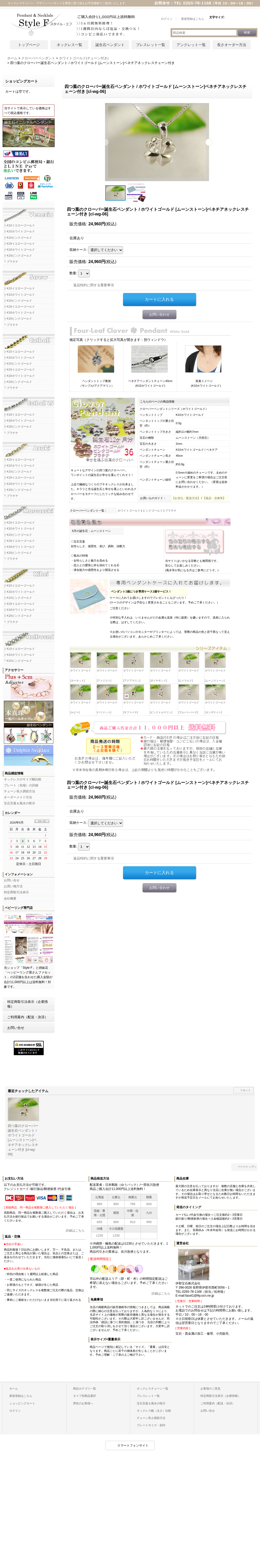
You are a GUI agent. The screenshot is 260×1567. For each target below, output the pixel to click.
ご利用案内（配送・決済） (27, 1017)
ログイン (15, 1410)
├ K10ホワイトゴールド (19, 231)
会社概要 (10, 898)
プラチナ (171, 510)
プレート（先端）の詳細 (21, 785)
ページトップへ (247, 1166)
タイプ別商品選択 (84, 1395)
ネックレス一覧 (69, 45)
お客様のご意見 (210, 1388)
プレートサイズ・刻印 (151, 1425)
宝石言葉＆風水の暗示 (19, 803)
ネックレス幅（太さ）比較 (154, 1410)
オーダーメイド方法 (18, 797)
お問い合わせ (159, 314)
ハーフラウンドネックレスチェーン (29, 637)
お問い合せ (12, 880)
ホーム (13, 1388)
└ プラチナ (11, 261)
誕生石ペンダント (110, 45)
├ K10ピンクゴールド (18, 237)
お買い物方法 (13, 886)
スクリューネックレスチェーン (29, 276)
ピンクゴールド (153, 510)
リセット (245, 1090)
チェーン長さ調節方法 (19, 791)
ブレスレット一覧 (150, 45)
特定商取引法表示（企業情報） (27, 1004)
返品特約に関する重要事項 (93, 285)
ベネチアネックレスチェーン (29, 213)
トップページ (29, 45)
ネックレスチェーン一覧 (152, 1388)
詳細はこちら (75, 1230)
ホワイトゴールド (129, 510)
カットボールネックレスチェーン (29, 339)
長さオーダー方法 (231, 45)
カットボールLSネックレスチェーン (29, 402)
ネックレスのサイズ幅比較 (22, 779)
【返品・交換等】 (214, 498)
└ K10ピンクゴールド (18, 660)
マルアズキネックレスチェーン (29, 510)
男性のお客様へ (83, 1403)
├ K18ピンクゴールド (18, 255)
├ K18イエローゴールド (19, 243)
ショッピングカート (22, 1403)
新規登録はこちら (20, 1395)
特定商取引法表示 (16, 892)
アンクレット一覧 (191, 45)
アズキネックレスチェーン (29, 447)
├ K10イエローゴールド (19, 225)
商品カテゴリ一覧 (84, 1388)
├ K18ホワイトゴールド (19, 249)
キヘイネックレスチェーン (29, 573)
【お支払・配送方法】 (186, 498)
